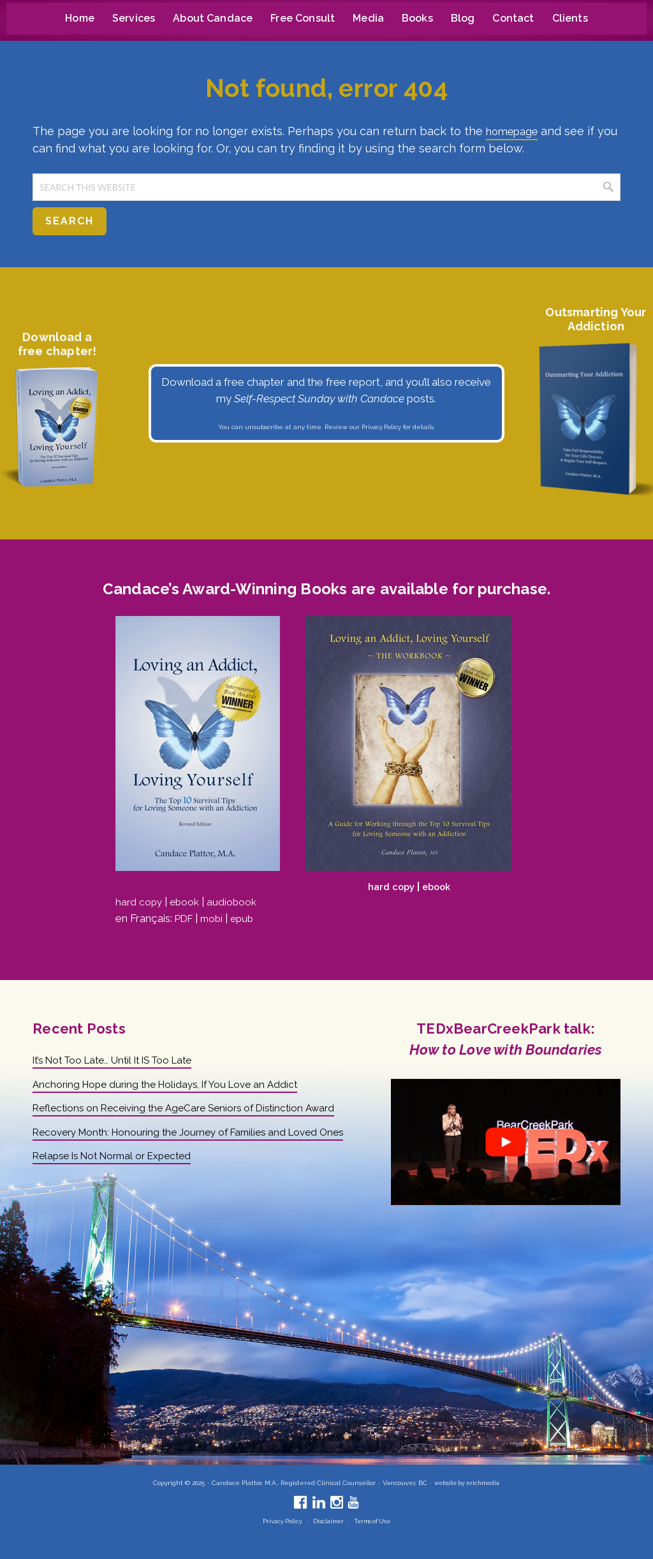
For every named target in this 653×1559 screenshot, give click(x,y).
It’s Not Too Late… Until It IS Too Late (123, 1059)
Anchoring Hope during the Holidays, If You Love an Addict (174, 1084)
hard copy (140, 901)
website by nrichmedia (467, 1482)
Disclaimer (327, 1521)
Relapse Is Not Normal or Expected (121, 1188)
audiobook (238, 901)
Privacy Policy (381, 426)
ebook (188, 901)
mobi (215, 918)
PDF (185, 918)
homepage (515, 131)
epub (248, 918)
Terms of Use (374, 1521)
